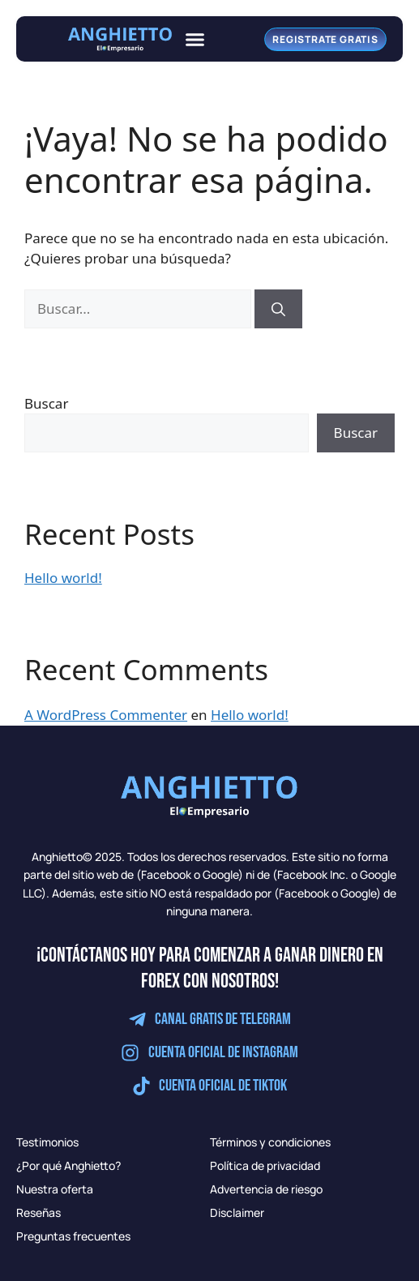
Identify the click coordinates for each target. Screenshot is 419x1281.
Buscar (46, 403)
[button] (195, 39)
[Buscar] (278, 308)
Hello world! (63, 577)
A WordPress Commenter (105, 714)
